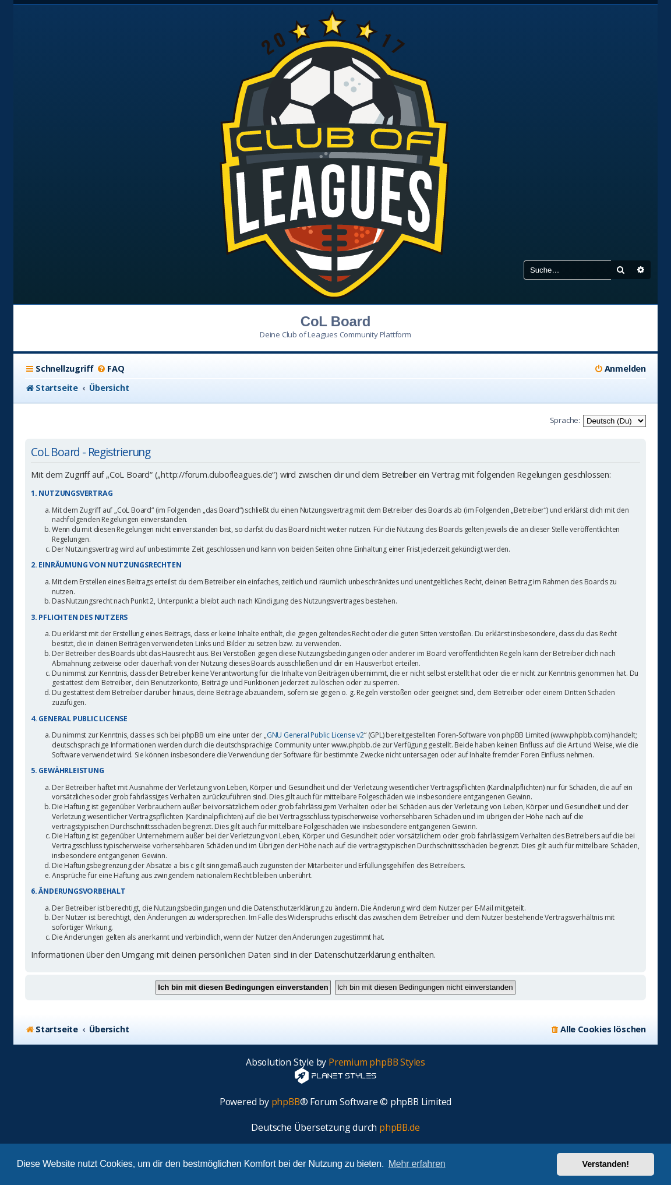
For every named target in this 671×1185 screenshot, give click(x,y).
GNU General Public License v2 (315, 735)
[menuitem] (110, 368)
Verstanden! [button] (605, 1164)
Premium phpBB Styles (377, 1062)
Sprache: (565, 420)
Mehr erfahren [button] (417, 1164)
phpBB (285, 1102)
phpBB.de (399, 1127)
